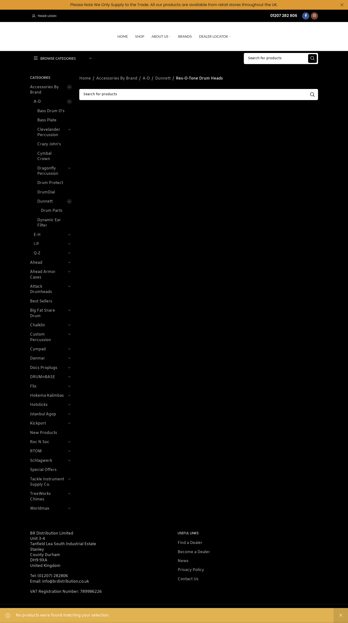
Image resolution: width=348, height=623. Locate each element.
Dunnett (45, 201)
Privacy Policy (191, 569)
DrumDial (46, 192)
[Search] (281, 58)
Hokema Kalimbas (47, 395)
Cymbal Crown (44, 156)
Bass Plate (47, 120)
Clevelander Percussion (48, 132)
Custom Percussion (40, 337)
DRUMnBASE (42, 377)
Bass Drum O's (51, 111)
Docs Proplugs (43, 367)
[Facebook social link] (305, 15)
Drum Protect (50, 182)
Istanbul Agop (43, 414)
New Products (43, 432)
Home (85, 78)
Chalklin (37, 325)
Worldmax (39, 508)
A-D (37, 101)
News (183, 561)
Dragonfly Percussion (47, 171)
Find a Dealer (190, 542)
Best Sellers (41, 301)
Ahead (36, 262)
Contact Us (188, 579)
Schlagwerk (41, 460)
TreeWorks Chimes (40, 496)
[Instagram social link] (314, 15)
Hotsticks (39, 404)
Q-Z (37, 253)
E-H (37, 234)
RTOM (36, 451)
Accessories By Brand (44, 90)
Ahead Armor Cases (43, 274)
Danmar (37, 358)
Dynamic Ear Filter (49, 223)
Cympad (38, 349)
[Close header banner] (342, 5)
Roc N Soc (39, 442)
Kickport (38, 423)
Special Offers (43, 469)
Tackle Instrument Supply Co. (47, 481)
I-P (36, 244)
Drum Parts (51, 210)
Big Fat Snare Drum (42, 313)
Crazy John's (49, 144)
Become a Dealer (194, 551)
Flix (33, 386)
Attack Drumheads (41, 289)
